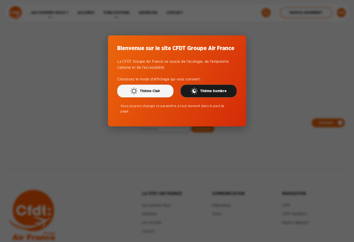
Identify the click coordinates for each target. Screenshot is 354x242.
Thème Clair (145, 91)
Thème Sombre (208, 91)
